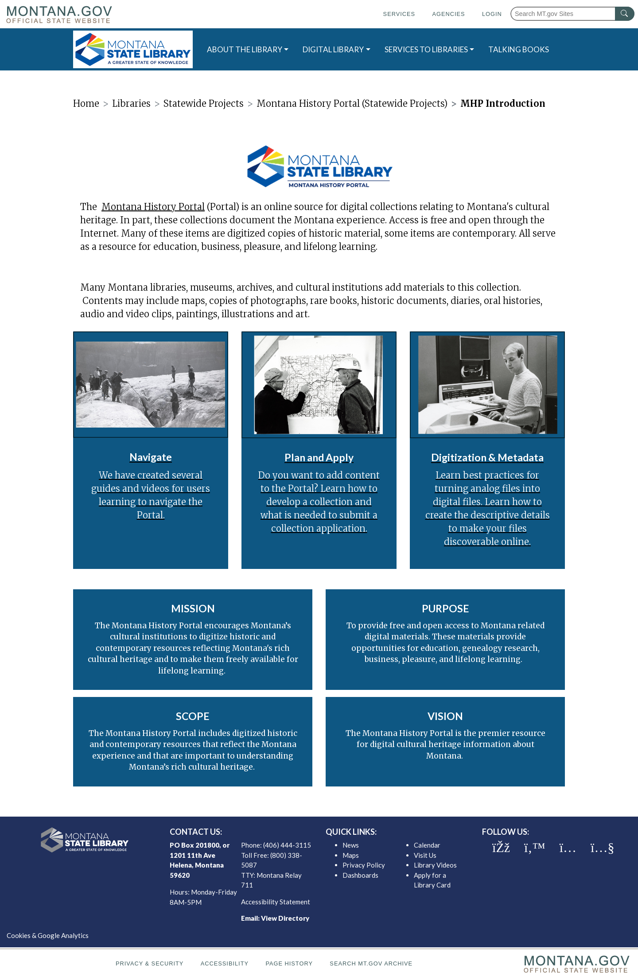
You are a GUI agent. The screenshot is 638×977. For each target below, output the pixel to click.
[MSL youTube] (602, 848)
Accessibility (225, 963)
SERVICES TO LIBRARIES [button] (426, 49)
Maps (350, 855)
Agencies (448, 14)
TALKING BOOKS (518, 49)
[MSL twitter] (534, 848)
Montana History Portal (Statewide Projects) (352, 103)
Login (492, 14)
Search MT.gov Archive (371, 963)
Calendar (427, 845)
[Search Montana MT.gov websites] (572, 14)
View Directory (285, 918)
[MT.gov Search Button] (624, 14)
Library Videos (435, 865)
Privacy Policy (363, 865)
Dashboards (360, 875)
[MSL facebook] (501, 848)
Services (399, 14)
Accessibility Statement (275, 902)
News (350, 845)
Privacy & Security (149, 963)
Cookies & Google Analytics (48, 935)
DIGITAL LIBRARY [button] (333, 49)
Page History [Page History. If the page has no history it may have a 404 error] (289, 963)
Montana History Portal (153, 206)
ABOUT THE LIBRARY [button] (244, 49)
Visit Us (425, 855)
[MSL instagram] (568, 848)
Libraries (131, 103)
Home (86, 103)
